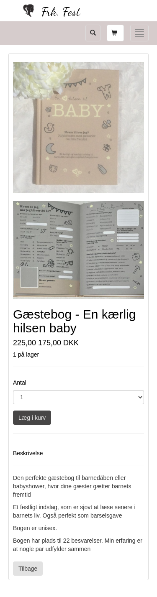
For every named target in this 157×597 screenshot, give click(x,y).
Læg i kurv (32, 417)
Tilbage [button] (27, 568)
